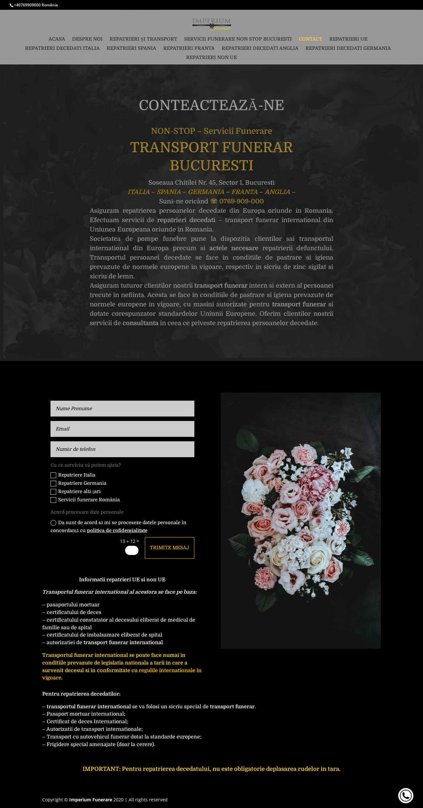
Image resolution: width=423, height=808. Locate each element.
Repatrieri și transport (143, 39)
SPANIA (169, 191)
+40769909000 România (36, 5)
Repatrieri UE (348, 39)
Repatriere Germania (78, 483)
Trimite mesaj (169, 548)
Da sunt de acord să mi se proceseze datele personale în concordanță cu (118, 527)
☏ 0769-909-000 (237, 200)
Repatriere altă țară (75, 492)
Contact (310, 39)
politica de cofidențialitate (117, 530)
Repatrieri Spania (131, 48)
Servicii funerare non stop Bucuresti (238, 39)
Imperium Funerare (90, 800)
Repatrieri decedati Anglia (260, 48)
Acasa (57, 39)
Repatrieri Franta (189, 48)
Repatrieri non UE (211, 57)
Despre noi (87, 39)
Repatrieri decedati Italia (62, 48)
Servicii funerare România (85, 500)
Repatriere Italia (72, 475)
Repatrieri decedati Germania (348, 48)
